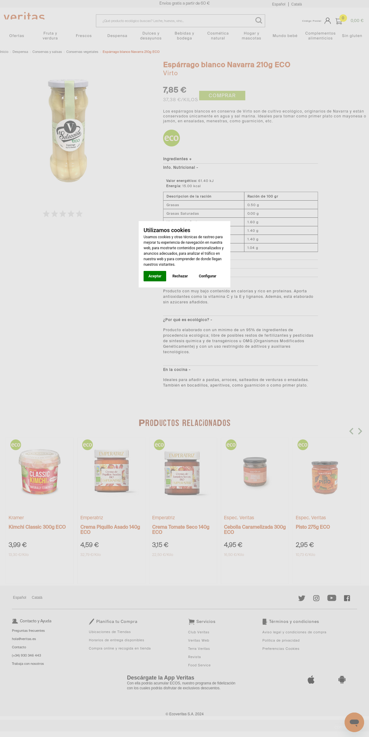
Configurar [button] (207, 276)
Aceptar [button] (154, 276)
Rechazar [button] (180, 276)
